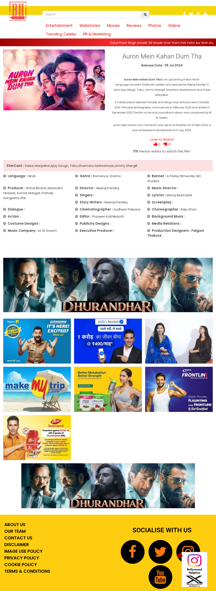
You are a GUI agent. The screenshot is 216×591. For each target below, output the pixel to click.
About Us (14, 525)
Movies (113, 25)
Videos (174, 25)
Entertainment (59, 25)
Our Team (14, 531)
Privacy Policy (21, 558)
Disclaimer (16, 545)
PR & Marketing (97, 34)
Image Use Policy (23, 551)
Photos (154, 25)
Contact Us (17, 538)
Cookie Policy (20, 565)
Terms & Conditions (26, 571)
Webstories (89, 25)
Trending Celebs (61, 34)
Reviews (134, 25)
